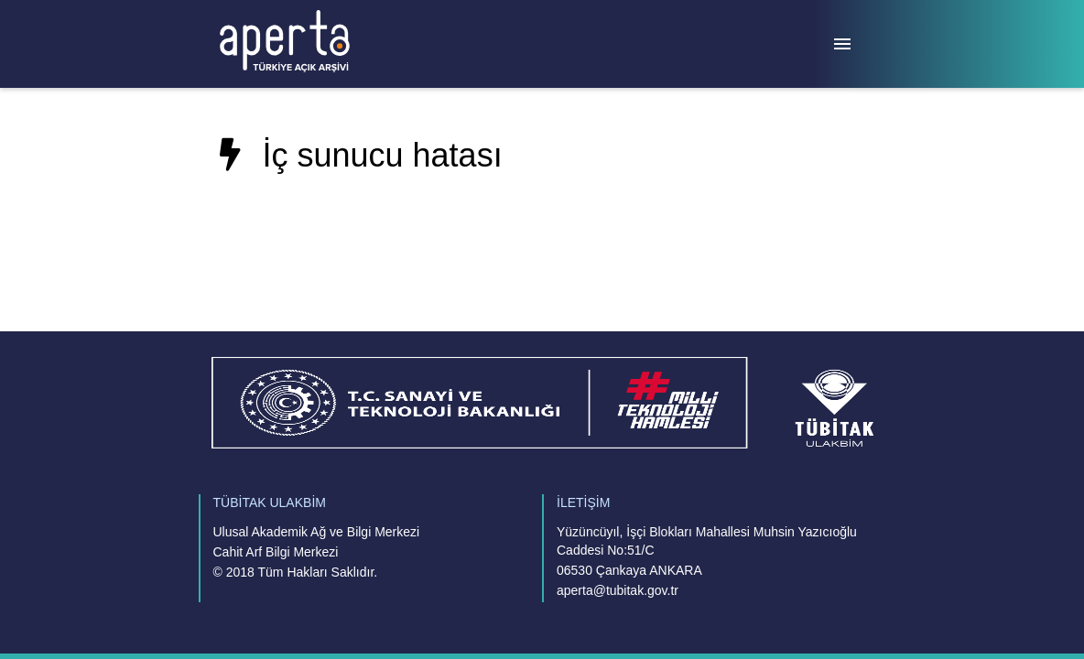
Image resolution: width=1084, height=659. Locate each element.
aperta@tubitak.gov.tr (617, 590)
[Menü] (842, 43)
